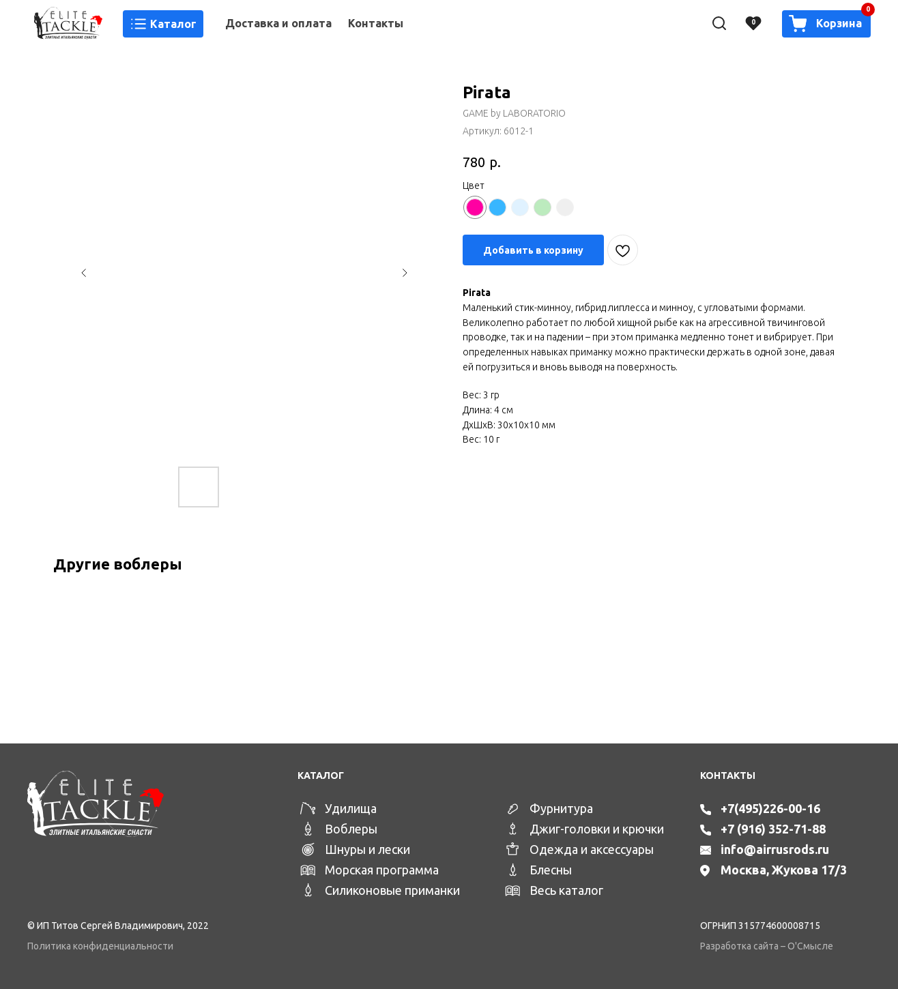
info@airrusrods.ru (775, 849)
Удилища (351, 808)
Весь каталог (566, 890)
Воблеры (351, 829)
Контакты (375, 23)
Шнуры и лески (367, 849)
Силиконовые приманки (392, 890)
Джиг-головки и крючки (597, 829)
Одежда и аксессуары (592, 849)
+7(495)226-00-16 (770, 808)
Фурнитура (561, 808)
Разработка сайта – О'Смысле (766, 946)
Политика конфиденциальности (100, 946)
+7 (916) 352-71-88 (773, 829)
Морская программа (382, 869)
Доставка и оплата (278, 23)
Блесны (551, 869)
